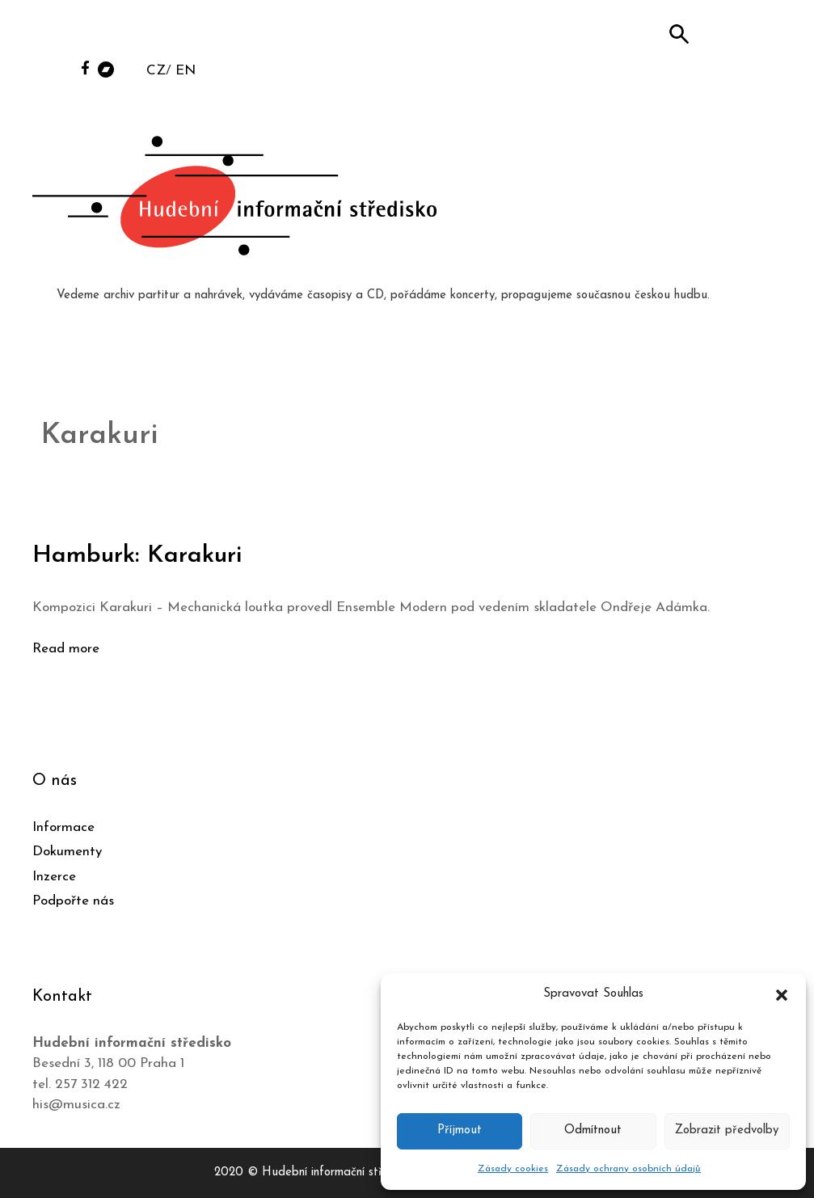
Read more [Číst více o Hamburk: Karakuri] (65, 649)
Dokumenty (67, 851)
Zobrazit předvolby (726, 1130)
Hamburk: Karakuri (137, 555)
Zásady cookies (513, 1169)
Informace (63, 827)
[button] (782, 994)
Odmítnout (593, 1130)
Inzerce (54, 877)
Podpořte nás (73, 901)
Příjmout (459, 1130)
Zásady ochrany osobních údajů (628, 1169)
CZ (156, 71)
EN (185, 71)
